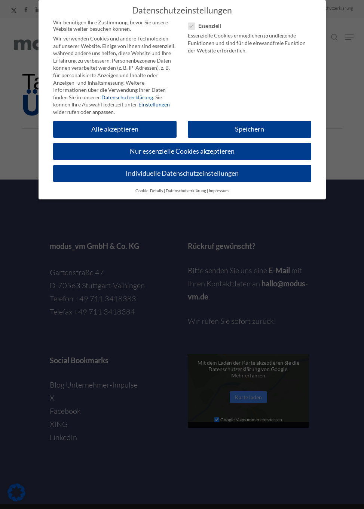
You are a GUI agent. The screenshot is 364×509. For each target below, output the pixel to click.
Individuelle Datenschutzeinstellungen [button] (182, 173)
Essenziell (207, 25)
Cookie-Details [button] (149, 191)
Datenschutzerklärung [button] (186, 191)
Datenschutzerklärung (127, 97)
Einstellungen (154, 104)
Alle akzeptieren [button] (114, 129)
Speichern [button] (249, 129)
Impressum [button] (219, 191)
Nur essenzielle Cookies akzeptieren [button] (182, 151)
